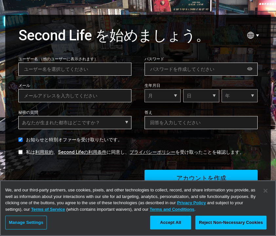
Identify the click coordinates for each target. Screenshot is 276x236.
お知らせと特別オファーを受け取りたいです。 (74, 139)
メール (24, 85)
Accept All (170, 222)
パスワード (154, 59)
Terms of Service (48, 209)
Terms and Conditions (172, 209)
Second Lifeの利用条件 (82, 152)
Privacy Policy (191, 202)
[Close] (265, 191)
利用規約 (44, 152)
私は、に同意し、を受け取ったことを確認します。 (135, 152)
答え (148, 112)
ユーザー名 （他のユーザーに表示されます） (58, 59)
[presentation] (68, 176)
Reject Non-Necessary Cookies (231, 222)
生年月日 (152, 85)
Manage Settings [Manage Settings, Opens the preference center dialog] (26, 222)
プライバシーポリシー (152, 152)
